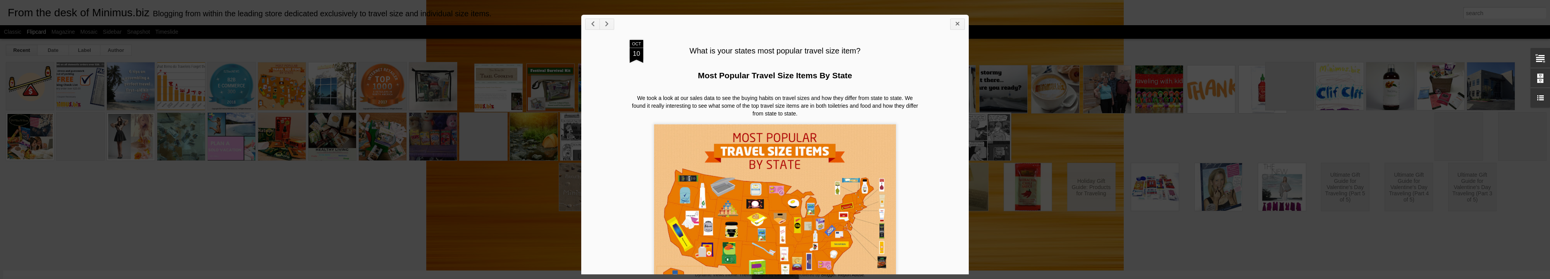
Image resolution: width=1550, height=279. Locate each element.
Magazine (63, 32)
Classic (12, 32)
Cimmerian (785, 274)
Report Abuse (851, 274)
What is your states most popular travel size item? (774, 50)
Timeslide (166, 32)
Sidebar (112, 32)
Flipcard (36, 32)
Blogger (828, 274)
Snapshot (138, 32)
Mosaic (88, 32)
